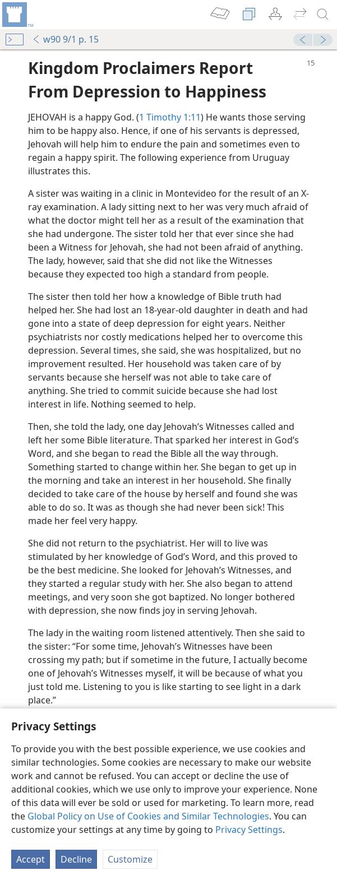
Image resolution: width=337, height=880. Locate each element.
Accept (30, 859)
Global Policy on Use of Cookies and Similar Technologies (148, 816)
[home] (16, 14)
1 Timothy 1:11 (170, 117)
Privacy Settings (249, 829)
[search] (323, 15)
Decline (76, 859)
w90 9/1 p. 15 (65, 39)
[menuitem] (16, 14)
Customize (130, 859)
